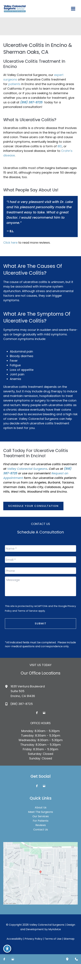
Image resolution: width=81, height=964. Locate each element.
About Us (40, 807)
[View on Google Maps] (40, 873)
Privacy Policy (33, 939)
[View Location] (8, 686)
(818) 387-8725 (31, 102)
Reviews (40, 825)
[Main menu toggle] (73, 8)
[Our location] (67, 959)
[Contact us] (76, 959)
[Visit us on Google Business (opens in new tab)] (44, 712)
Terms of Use (52, 939)
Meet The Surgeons (40, 812)
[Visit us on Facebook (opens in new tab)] (37, 712)
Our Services (40, 816)
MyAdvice (54, 929)
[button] (33, 506)
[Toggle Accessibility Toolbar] (7, 949)
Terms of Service (28, 610)
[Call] (19, 704)
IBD (60, 146)
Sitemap (69, 939)
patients (14, 84)
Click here (10, 243)
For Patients (40, 821)
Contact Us (40, 829)
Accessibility (14, 939)
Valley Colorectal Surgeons (27, 469)
